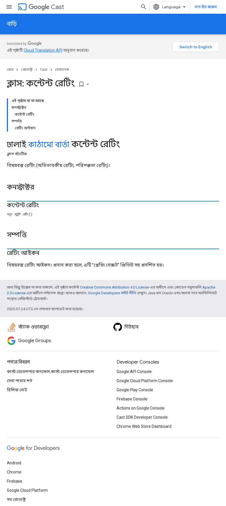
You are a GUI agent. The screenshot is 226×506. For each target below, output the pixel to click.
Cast (46, 7)
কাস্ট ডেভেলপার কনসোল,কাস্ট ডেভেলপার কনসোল (50, 371)
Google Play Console (135, 390)
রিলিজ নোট (17, 390)
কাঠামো (40, 145)
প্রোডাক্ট (27, 69)
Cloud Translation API (43, 50)
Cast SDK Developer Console (142, 417)
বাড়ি (12, 23)
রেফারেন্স (62, 69)
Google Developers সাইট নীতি (112, 293)
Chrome (14, 472)
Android (14, 463)
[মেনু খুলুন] (9, 7)
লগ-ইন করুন (206, 7)
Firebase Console (132, 399)
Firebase (14, 481)
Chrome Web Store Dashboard (144, 426)
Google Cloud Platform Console (145, 380)
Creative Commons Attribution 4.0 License (114, 287)
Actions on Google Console (141, 408)
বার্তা (62, 145)
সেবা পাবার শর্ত (19, 380)
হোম (10, 69)
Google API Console (134, 371)
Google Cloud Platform (27, 490)
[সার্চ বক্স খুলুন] (143, 6)
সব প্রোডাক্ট (16, 499)
